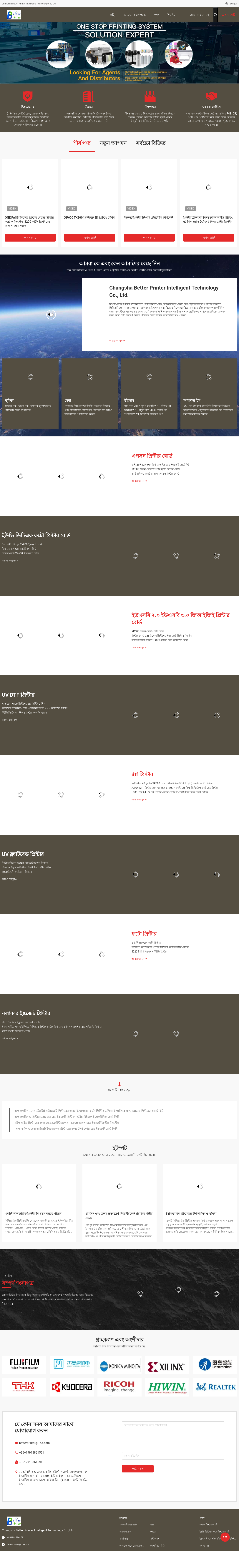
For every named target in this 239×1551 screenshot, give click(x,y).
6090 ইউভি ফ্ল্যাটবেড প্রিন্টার (17, 871)
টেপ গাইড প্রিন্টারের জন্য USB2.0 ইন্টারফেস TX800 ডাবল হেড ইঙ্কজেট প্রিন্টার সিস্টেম (67, 1123)
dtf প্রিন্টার (142, 775)
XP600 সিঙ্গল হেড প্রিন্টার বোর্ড (148, 631)
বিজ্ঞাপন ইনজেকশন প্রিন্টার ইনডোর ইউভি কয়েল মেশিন (160, 947)
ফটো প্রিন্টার (144, 934)
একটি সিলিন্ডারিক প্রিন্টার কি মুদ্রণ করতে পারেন (33, 1213)
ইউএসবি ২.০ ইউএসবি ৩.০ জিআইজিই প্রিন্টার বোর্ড (180, 619)
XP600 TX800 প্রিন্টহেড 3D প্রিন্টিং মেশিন (89, 217)
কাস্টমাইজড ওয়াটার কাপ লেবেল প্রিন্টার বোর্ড (155, 473)
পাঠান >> (137, 1469)
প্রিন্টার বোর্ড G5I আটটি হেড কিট (19, 548)
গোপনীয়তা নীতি (157, 1546)
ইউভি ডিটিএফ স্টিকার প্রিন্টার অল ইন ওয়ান (24, 712)
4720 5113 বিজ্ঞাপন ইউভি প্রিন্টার (149, 951)
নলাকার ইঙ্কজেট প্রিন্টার (26, 1013)
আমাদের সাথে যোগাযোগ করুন (132, 1546)
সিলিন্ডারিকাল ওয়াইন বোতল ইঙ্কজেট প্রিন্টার (25, 863)
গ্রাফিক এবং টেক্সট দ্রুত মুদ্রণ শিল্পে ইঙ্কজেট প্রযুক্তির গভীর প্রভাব (118, 1216)
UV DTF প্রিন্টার (18, 695)
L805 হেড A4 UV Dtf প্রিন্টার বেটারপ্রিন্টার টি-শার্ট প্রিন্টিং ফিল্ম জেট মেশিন (170, 792)
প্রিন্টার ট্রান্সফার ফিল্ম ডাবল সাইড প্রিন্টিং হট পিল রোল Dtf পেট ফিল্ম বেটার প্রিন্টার (208, 219)
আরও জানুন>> (117, 340)
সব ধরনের (204, 1546)
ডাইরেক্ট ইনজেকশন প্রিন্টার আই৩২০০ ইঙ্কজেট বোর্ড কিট (161, 464)
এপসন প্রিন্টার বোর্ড (152, 456)
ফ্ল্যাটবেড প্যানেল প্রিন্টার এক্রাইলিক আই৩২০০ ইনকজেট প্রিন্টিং (35, 708)
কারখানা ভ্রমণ (126, 1531)
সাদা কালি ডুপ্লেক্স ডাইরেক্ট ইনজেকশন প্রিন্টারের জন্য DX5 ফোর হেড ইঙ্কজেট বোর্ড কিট (66, 1129)
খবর (152, 1524)
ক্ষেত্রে (153, 1531)
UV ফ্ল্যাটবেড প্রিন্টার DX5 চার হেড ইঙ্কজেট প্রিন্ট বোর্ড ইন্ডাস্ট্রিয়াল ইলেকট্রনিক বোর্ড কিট (67, 1117)
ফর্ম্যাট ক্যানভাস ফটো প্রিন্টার (146, 942)
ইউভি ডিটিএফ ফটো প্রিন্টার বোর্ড (36, 536)
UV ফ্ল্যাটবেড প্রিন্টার (23, 854)
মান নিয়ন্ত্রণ (124, 1538)
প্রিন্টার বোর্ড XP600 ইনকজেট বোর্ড (20, 553)
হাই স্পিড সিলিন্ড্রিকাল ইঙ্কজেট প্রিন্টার (21, 1022)
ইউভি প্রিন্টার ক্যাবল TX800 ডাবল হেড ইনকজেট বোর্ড (160, 640)
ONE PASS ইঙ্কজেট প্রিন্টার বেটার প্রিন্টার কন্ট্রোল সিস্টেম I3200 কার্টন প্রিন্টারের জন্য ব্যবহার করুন (29, 221)
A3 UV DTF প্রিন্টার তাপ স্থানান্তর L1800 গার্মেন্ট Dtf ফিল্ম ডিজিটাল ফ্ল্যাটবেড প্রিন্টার (175, 787)
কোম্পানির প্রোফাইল (128, 1524)
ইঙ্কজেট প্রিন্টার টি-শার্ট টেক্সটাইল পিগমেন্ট (148, 217)
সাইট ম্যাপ (154, 1538)
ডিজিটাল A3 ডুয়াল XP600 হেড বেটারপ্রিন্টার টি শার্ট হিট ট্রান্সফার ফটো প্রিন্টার (172, 783)
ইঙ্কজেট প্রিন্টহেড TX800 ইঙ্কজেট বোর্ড (22, 544)
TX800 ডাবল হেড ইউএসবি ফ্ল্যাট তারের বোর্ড (156, 469)
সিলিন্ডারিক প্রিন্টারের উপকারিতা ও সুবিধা (191, 1213)
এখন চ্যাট (30, 237)
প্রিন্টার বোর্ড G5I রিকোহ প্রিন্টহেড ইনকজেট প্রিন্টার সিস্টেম (162, 635)
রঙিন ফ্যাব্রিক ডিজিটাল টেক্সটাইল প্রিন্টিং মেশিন (26, 867)
